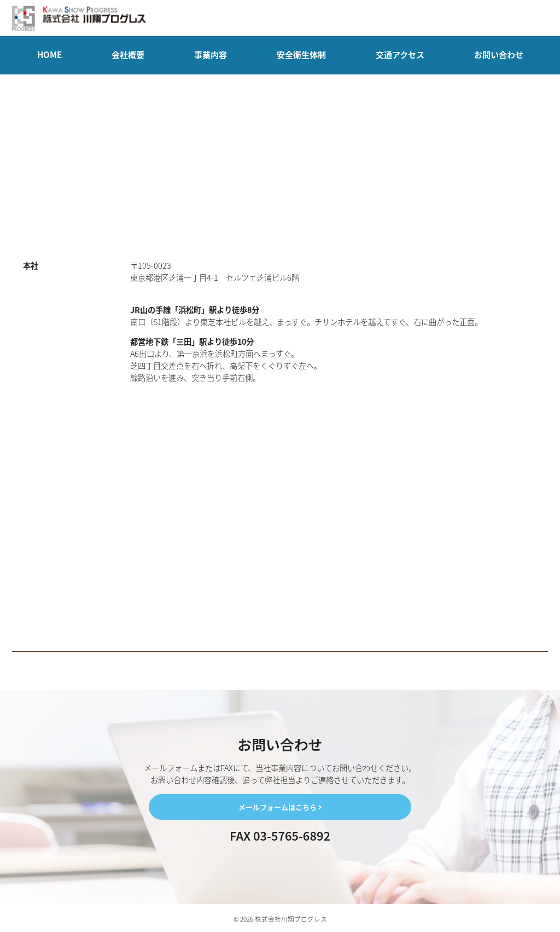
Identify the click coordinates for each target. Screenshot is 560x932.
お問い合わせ (498, 54)
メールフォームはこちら (280, 807)
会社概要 (128, 54)
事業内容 (210, 54)
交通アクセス (400, 54)
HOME (49, 54)
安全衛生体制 (301, 54)
